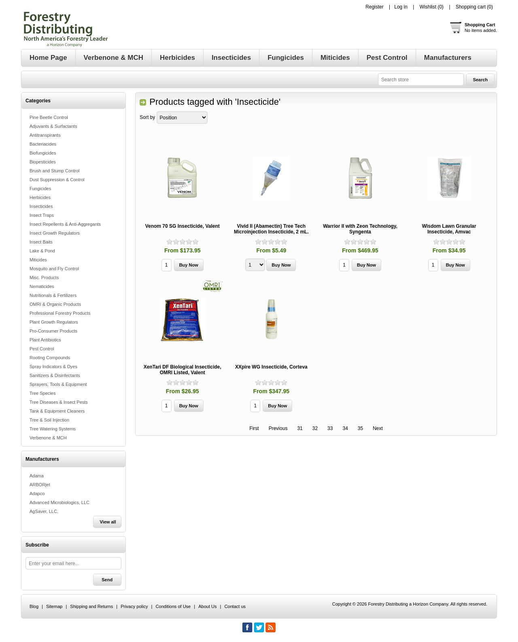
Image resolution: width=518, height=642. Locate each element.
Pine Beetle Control (49, 117)
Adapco (37, 493)
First (254, 428)
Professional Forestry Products (60, 313)
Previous (278, 428)
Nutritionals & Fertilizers (53, 295)
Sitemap (54, 606)
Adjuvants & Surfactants (53, 126)
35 (360, 428)
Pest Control (42, 348)
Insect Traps (42, 215)
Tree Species (42, 393)
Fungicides (40, 188)
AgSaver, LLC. (44, 511)
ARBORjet (40, 484)
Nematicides (42, 286)
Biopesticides (43, 161)
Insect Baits (41, 241)
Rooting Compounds (50, 357)
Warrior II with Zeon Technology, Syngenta (360, 229)
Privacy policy (134, 606)
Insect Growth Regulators (55, 233)
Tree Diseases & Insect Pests (59, 402)
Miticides (38, 259)
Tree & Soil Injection (49, 419)
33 (330, 428)
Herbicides (40, 197)
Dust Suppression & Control (57, 179)
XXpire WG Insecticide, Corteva (271, 367)
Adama (37, 475)
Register (374, 7)
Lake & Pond (42, 250)
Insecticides (41, 206)
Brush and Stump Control (55, 170)
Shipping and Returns (91, 606)
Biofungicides (43, 152)
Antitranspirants (45, 135)
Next (378, 428)
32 (315, 428)
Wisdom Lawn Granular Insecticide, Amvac (449, 229)
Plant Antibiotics (45, 339)
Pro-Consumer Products (53, 330)
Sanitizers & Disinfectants (55, 375)
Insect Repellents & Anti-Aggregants (65, 224)
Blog (34, 606)
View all (108, 521)
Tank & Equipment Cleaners (57, 411)
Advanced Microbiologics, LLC (59, 502)
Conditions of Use (173, 606)
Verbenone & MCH (48, 437)
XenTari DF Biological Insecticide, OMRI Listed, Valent (182, 369)
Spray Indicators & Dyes (53, 366)
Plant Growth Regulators (54, 322)
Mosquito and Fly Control (54, 268)
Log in (401, 7)
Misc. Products (44, 277)
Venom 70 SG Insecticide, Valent (182, 226)
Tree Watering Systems (53, 428)
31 (299, 428)
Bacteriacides (43, 144)
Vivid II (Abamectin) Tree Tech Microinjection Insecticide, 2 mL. (271, 229)
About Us (207, 606)
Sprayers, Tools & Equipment (58, 384)
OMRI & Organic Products (55, 304)
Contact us (235, 606)
